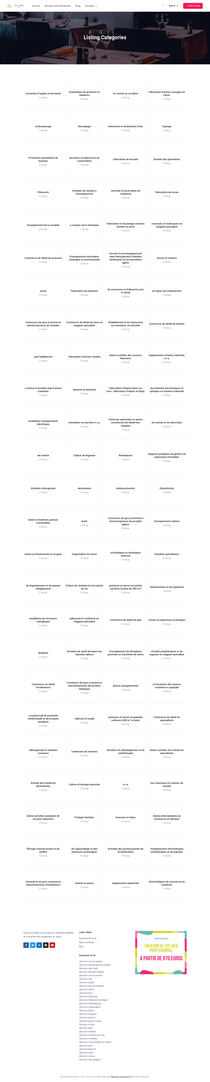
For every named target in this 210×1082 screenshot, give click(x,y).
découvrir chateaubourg (90, 1003)
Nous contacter (86, 942)
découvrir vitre (85, 979)
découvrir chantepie (88, 996)
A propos (89, 6)
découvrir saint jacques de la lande (95, 965)
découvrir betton (86, 989)
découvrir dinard (86, 1010)
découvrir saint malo (88, 968)
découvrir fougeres (88, 1014)
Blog (78, 6)
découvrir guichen (87, 1017)
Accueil (36, 6)
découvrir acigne (86, 982)
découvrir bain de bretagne (91, 986)
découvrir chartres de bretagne (93, 1000)
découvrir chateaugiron (89, 1007)
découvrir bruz (85, 993)
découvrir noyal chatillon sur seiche (95, 1042)
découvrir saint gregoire (90, 1059)
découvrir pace (86, 1045)
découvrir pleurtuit (87, 1049)
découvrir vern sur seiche (90, 975)
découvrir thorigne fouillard (91, 972)
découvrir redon (86, 1052)
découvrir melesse (87, 1031)
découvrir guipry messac (90, 1021)
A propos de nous (87, 938)
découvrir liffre (86, 1028)
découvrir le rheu (86, 1024)
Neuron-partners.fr (121, 1076)
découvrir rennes (87, 1056)
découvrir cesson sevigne (90, 961)
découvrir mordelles (88, 1038)
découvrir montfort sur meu (92, 1035)
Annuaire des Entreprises (58, 6)
